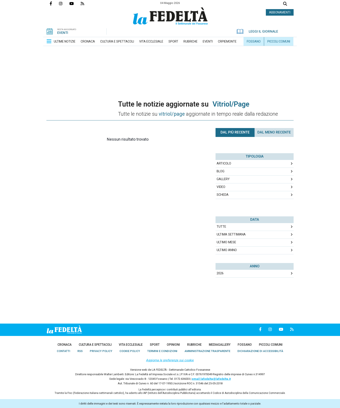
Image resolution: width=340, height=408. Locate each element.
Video (221, 187)
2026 (220, 273)
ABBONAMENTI (279, 12)
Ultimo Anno (227, 250)
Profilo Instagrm (64, 3)
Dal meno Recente (274, 132)
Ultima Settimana (231, 234)
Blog (220, 171)
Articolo (224, 163)
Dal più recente (235, 132)
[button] (49, 41)
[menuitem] (65, 41)
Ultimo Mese (226, 242)
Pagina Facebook (54, 3)
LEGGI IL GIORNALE (257, 31)
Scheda (223, 195)
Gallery (223, 179)
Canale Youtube (75, 3)
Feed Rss (86, 3)
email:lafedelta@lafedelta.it (211, 378)
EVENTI (62, 33)
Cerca (285, 4)
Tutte (221, 227)
